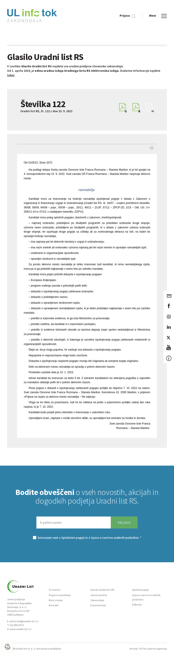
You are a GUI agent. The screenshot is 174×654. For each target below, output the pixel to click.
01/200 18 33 (17, 625)
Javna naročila (98, 595)
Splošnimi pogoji (73, 538)
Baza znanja (56, 600)
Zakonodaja (97, 600)
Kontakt (54, 605)
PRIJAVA (124, 522)
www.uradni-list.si (20, 629)
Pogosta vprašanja (60, 595)
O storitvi (54, 589)
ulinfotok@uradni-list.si (24, 621)
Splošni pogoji (140, 589)
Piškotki (137, 604)
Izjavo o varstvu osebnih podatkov (114, 538)
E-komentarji (98, 605)
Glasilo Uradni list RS (102, 589)
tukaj (10, 75)
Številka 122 (42, 104)
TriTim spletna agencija (153, 648)
